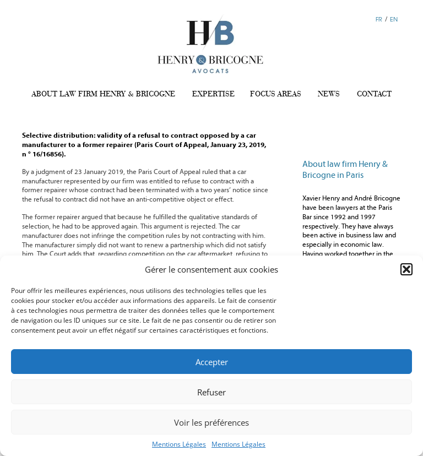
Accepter (212, 361)
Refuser (211, 392)
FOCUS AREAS (275, 94)
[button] (406, 269)
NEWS (329, 94)
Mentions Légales (179, 444)
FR (379, 19)
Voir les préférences (211, 422)
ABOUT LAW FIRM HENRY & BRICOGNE (103, 94)
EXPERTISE (213, 94)
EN (394, 19)
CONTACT (374, 94)
